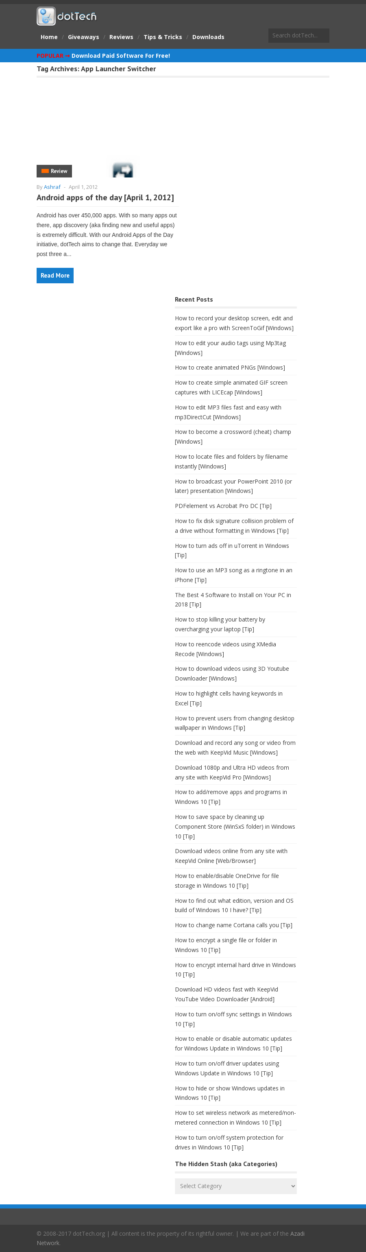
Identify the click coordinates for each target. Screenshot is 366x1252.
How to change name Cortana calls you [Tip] (233, 925)
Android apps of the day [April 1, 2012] (105, 197)
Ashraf (52, 186)
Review (59, 171)
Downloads (208, 37)
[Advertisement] (98, 357)
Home (49, 37)
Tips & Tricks (163, 37)
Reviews (121, 37)
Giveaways (83, 37)
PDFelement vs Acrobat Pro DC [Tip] (223, 506)
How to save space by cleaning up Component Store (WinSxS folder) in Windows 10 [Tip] (235, 826)
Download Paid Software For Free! (121, 55)
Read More (55, 275)
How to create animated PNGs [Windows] (230, 367)
